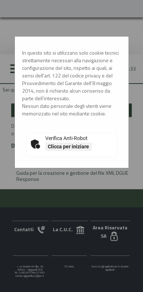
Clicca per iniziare (68, 146)
